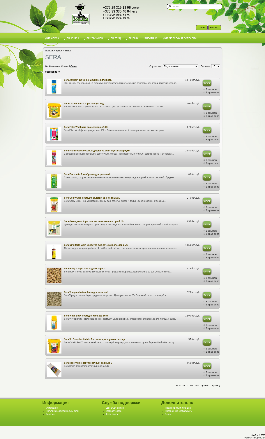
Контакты (214, 27)
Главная (202, 27)
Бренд (59, 50)
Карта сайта (111, 414)
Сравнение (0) (52, 72)
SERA (68, 50)
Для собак (52, 38)
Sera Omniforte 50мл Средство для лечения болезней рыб (96, 245)
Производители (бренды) (178, 408)
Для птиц (114, 38)
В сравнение (212, 92)
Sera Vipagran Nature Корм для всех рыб (86, 292)
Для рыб (132, 38)
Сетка (73, 66)
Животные (150, 38)
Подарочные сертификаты (178, 411)
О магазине (52, 408)
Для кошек (71, 38)
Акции (168, 414)
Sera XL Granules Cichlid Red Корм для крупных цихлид (94, 339)
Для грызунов (93, 38)
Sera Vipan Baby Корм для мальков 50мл (86, 315)
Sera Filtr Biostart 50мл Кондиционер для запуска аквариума (97, 150)
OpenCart (260, 437)
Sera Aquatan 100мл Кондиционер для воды (88, 80)
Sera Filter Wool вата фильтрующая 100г (86, 127)
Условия (50, 414)
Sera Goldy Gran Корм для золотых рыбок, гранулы (92, 198)
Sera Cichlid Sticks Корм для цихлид (84, 103)
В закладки (212, 89)
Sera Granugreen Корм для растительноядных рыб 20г (94, 221)
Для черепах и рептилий (180, 38)
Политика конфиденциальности (62, 411)
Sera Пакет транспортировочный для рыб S (88, 363)
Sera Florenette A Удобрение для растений (87, 174)
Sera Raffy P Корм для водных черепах (85, 268)
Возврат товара (113, 411)
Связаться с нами (114, 408)
